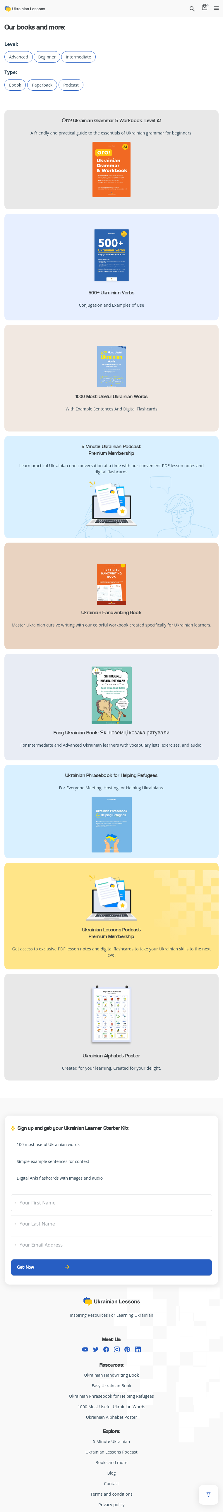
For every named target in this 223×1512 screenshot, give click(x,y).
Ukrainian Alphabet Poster (111, 1055)
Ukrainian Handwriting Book (111, 612)
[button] (208, 1495)
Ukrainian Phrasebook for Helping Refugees (111, 775)
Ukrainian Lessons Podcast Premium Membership (111, 933)
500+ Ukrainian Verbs (111, 292)
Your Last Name (37, 1224)
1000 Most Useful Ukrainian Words (112, 396)
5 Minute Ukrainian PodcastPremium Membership (111, 449)
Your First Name (38, 1202)
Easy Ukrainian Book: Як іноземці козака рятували (111, 732)
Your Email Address (41, 1245)
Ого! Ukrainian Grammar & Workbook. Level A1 (111, 120)
